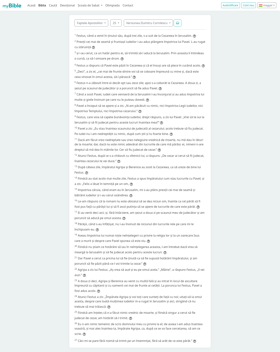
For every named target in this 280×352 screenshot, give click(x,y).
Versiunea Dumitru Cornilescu (147, 23)
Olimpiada (112, 5)
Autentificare (230, 5)
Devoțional (67, 5)
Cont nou (248, 5)
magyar (265, 5)
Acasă (31, 5)
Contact (128, 5)
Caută (53, 5)
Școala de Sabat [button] (89, 5)
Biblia (42, 5)
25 (115, 23)
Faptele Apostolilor (90, 23)
